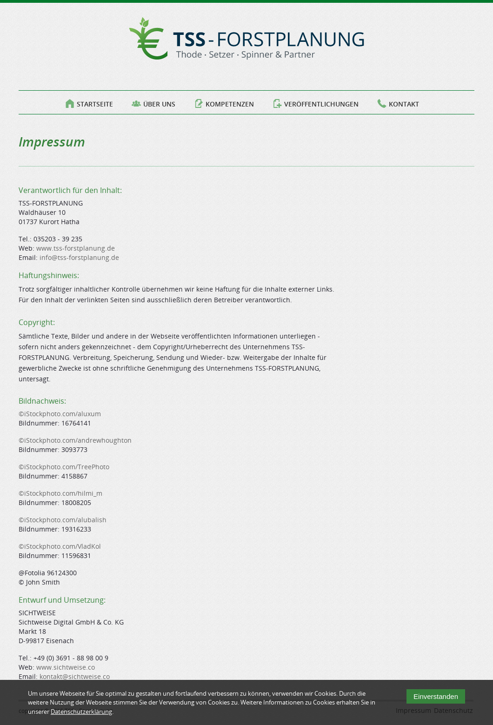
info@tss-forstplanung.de (79, 257)
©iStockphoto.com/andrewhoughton (75, 440)
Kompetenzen (224, 102)
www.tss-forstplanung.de (75, 248)
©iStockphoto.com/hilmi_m (60, 493)
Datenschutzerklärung (81, 715)
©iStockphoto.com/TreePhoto (64, 466)
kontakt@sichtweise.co (75, 676)
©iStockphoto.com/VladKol (60, 546)
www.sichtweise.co (65, 667)
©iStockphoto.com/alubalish (63, 519)
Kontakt (398, 102)
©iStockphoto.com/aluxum (60, 413)
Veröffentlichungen (316, 102)
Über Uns (153, 102)
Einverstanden (435, 700)
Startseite (89, 102)
